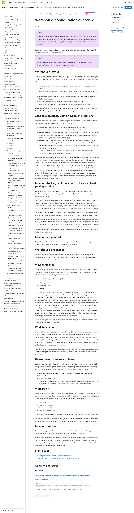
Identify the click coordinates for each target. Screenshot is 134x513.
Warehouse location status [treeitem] (15, 225)
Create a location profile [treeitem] (15, 218)
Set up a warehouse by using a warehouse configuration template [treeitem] (16, 165)
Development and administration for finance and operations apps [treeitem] (14, 302)
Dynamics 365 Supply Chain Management (62, 14)
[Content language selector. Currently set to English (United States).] (10, 510)
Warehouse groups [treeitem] (13, 170)
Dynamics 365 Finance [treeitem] (10, 306)
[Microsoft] (3, 2)
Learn (36, 14)
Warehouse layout (117, 17)
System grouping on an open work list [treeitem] (15, 245)
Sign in (130, 2)
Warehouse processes (118, 20)
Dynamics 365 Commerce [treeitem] (11, 309)
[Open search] (125, 2)
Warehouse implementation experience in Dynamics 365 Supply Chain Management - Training (62, 475)
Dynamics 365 (44, 14)
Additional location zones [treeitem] (15, 228)
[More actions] (97, 13)
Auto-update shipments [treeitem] (15, 215)
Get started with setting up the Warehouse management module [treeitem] (15, 128)
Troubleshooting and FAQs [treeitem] (12, 40)
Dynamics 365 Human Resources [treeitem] (13, 311)
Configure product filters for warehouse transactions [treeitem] (16, 194)
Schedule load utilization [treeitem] (15, 231)
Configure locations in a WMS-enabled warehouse (55, 456)
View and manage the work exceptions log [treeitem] (16, 257)
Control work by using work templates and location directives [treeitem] (16, 180)
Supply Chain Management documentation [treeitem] (13, 26)
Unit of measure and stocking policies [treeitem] (14, 240)
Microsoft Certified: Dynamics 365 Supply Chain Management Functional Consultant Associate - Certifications (63, 486)
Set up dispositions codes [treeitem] (15, 236)
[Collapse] (23, 12)
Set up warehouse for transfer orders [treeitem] (14, 252)
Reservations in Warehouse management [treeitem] (14, 134)
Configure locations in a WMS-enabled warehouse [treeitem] (15, 222)
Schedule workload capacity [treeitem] (16, 233)
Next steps (115, 22)
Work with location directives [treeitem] (16, 185)
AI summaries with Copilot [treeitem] (12, 42)
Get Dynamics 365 (117, 7)
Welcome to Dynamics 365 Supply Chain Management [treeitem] (13, 31)
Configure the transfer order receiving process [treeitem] (16, 199)
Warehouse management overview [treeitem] (14, 122)
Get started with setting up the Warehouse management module (59, 458)
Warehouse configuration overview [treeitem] (15, 159)
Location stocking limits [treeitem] (15, 203)
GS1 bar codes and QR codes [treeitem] (16, 248)
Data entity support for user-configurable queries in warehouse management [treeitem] (16, 268)
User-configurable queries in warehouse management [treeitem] (16, 262)
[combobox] (12, 16)
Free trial (128, 7)
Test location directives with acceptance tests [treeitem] (16, 189)
